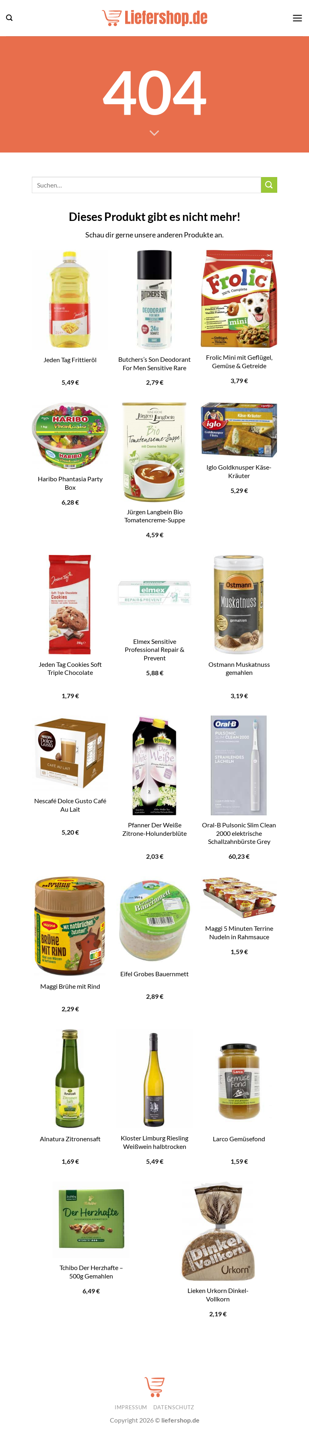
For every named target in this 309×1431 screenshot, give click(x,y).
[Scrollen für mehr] (154, 133)
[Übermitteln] (269, 185)
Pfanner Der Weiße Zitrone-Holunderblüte (154, 829)
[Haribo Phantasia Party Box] (70, 435)
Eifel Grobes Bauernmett (154, 973)
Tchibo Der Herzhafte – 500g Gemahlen (91, 1272)
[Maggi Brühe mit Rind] (70, 926)
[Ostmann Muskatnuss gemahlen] (239, 605)
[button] (9, 18)
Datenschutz (173, 1407)
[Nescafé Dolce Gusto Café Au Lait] (70, 753)
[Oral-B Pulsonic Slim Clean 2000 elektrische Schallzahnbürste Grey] (239, 765)
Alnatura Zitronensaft (70, 1138)
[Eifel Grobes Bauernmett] (154, 919)
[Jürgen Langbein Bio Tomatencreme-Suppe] (154, 452)
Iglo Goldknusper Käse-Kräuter (239, 471)
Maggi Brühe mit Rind (70, 986)
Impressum (131, 1407)
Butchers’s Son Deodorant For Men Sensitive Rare (154, 363)
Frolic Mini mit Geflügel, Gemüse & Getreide (239, 361)
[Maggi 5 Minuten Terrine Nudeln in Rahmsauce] (239, 897)
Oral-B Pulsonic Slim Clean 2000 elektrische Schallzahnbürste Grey (239, 833)
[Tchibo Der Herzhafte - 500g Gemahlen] (91, 1220)
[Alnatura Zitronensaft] (70, 1079)
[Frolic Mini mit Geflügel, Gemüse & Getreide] (239, 299)
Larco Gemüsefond (239, 1138)
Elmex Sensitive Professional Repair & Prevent (154, 649)
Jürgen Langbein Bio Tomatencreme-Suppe (154, 516)
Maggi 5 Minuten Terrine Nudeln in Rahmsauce (239, 932)
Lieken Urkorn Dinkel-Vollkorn (218, 1295)
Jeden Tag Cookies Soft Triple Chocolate (70, 668)
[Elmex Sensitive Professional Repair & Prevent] (154, 593)
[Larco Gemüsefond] (239, 1079)
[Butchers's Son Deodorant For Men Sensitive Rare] (154, 300)
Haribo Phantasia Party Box (70, 483)
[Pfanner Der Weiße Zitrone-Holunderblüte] (154, 765)
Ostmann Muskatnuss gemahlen (239, 668)
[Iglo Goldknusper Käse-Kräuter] (239, 430)
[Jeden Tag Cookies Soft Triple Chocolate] (70, 605)
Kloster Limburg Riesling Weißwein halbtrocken (154, 1142)
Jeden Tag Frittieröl (70, 359)
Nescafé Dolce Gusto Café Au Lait (70, 805)
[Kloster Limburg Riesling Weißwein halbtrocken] (154, 1079)
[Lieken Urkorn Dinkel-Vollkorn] (217, 1231)
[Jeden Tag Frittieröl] (70, 300)
